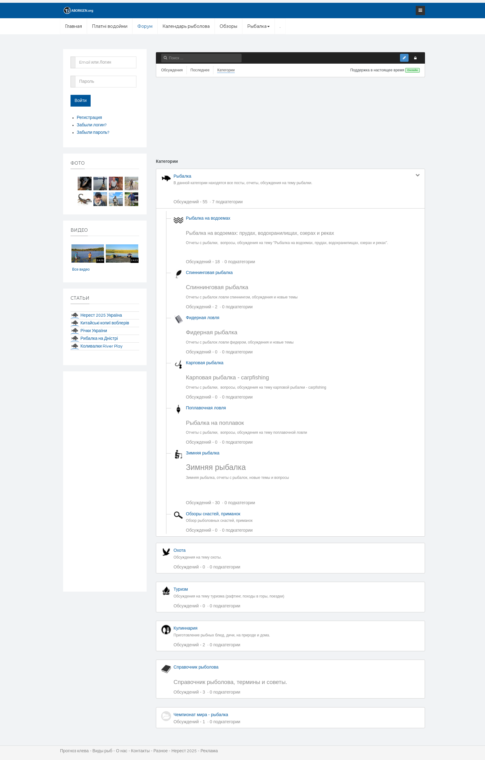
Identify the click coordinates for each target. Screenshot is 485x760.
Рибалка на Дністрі (99, 338)
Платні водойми (109, 26)
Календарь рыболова (186, 26)
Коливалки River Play (101, 346)
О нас (121, 751)
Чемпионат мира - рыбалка (201, 714)
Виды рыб (102, 751)
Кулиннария (185, 628)
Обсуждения (172, 70)
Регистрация (89, 118)
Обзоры (228, 26)
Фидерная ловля (202, 317)
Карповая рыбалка (204, 362)
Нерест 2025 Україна (101, 315)
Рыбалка (258, 26)
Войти (81, 101)
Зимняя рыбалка (202, 452)
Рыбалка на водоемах (208, 218)
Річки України (93, 331)
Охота (180, 550)
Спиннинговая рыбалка (209, 272)
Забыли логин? (92, 125)
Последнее (200, 70)
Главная (73, 26)
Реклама (209, 751)
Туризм (181, 589)
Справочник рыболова (196, 667)
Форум (144, 26)
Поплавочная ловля (206, 407)
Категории (225, 70)
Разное (160, 751)
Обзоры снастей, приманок (213, 513)
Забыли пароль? (93, 132)
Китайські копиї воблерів (104, 323)
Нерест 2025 (184, 751)
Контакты (140, 751)
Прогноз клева (74, 751)
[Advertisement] (290, 119)
